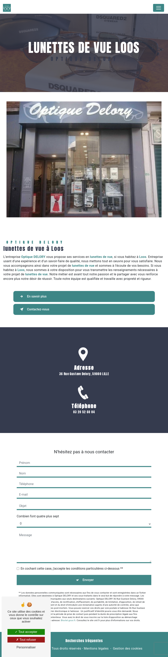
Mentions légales (96, 648)
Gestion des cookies (127, 648)
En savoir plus (32, 296)
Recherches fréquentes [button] (84, 640)
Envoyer (88, 574)
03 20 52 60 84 (84, 418)
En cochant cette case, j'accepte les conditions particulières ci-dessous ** (72, 562)
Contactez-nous (33, 309)
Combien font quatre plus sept (38, 510)
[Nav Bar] (158, 8)
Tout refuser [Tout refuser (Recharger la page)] (26, 639)
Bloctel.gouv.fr (68, 614)
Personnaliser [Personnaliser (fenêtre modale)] (26, 647)
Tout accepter (26, 632)
